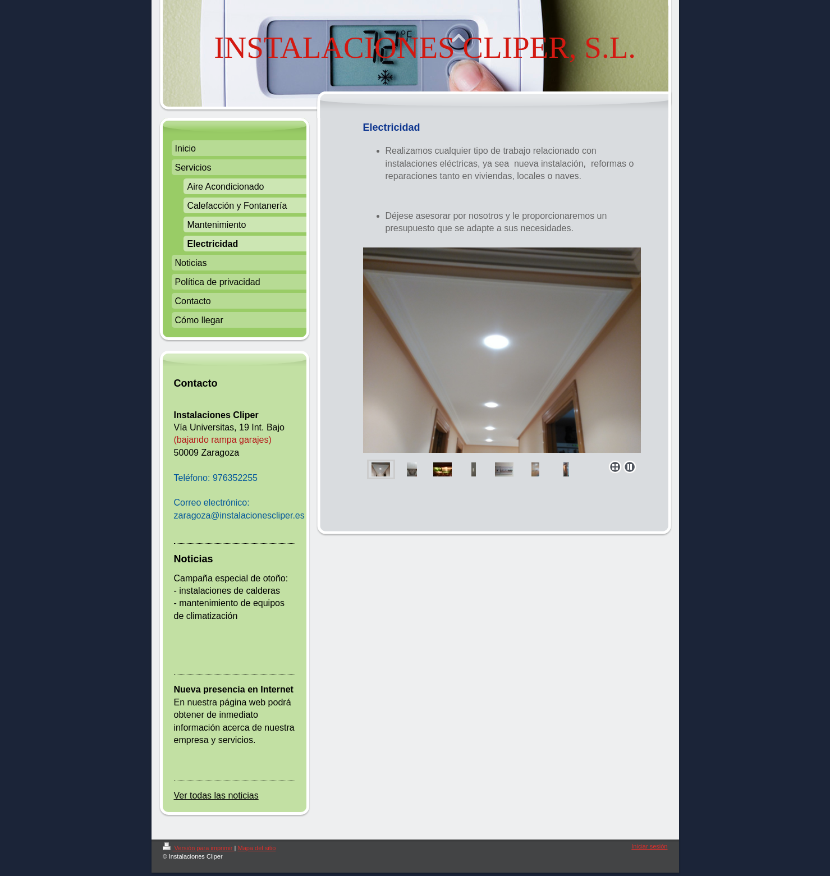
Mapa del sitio (256, 848)
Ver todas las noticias (216, 795)
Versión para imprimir (199, 848)
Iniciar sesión (649, 846)
